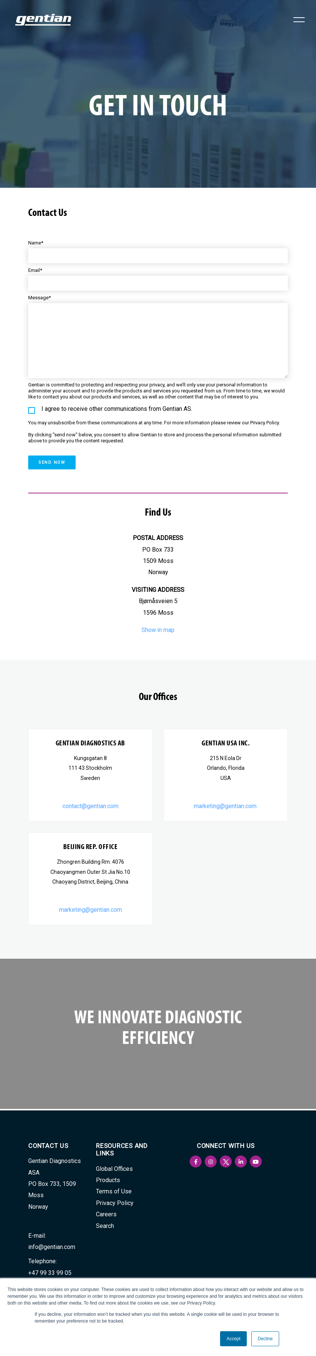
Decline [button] (265, 1338)
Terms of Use (114, 1191)
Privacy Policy (115, 1203)
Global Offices (114, 1168)
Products (108, 1180)
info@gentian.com (51, 1246)
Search (105, 1225)
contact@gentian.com (90, 806)
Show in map (158, 630)
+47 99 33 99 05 (49, 1272)
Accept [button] (233, 1338)
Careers (106, 1214)
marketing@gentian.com (226, 806)
